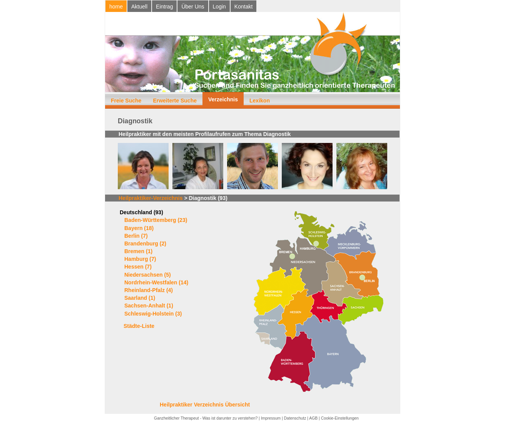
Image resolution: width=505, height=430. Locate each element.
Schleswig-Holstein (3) (153, 314)
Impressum (271, 418)
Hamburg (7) (140, 259)
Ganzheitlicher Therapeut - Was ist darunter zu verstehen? (206, 418)
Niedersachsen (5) (147, 275)
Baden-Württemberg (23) (155, 220)
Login (219, 6)
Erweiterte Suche (175, 100)
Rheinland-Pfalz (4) (148, 290)
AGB (313, 418)
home (116, 6)
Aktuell (139, 6)
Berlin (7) (136, 236)
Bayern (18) (139, 228)
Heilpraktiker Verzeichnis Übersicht (205, 404)
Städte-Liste (139, 326)
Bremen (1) (138, 251)
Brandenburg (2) (145, 243)
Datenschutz (295, 418)
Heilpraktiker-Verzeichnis (151, 198)
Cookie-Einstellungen (340, 418)
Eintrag (164, 6)
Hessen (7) (138, 267)
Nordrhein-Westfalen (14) (156, 282)
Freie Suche (126, 100)
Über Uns (192, 6)
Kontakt (243, 6)
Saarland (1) (139, 298)
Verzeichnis (223, 99)
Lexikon (259, 100)
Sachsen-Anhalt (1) (148, 305)
